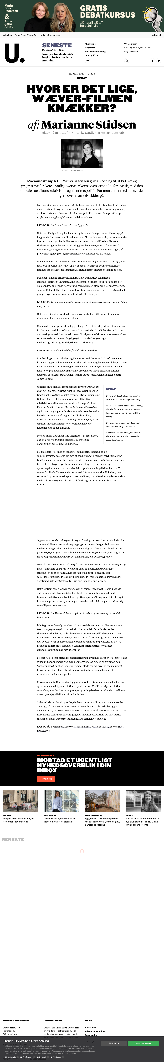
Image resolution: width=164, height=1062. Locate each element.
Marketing (58, 1057)
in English (156, 35)
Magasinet (90, 47)
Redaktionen (91, 1027)
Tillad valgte (114, 1043)
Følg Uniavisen (131, 51)
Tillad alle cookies (143, 1043)
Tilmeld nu (46, 779)
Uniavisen (7, 35)
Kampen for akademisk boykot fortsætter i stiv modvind (57, 57)
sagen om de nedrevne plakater (78, 253)
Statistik (44, 1057)
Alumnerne (90, 44)
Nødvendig (13, 1057)
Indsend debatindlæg (95, 51)
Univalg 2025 (91, 55)
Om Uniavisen (130, 44)
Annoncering (91, 1035)
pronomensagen (46, 253)
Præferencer (29, 1057)
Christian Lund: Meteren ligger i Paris (71, 225)
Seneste (57, 46)
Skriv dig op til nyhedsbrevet (137, 47)
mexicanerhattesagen (107, 249)
